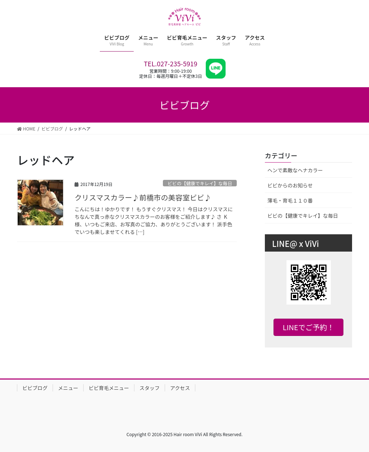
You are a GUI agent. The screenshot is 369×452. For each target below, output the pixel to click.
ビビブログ (35, 387)
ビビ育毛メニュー (109, 387)
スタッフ (149, 387)
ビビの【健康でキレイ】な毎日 (200, 183)
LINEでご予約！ (308, 327)
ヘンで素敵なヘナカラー (295, 170)
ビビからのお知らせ (290, 185)
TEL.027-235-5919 (170, 63)
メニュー (68, 387)
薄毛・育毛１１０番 (290, 200)
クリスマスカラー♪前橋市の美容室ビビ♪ (143, 197)
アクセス (180, 387)
